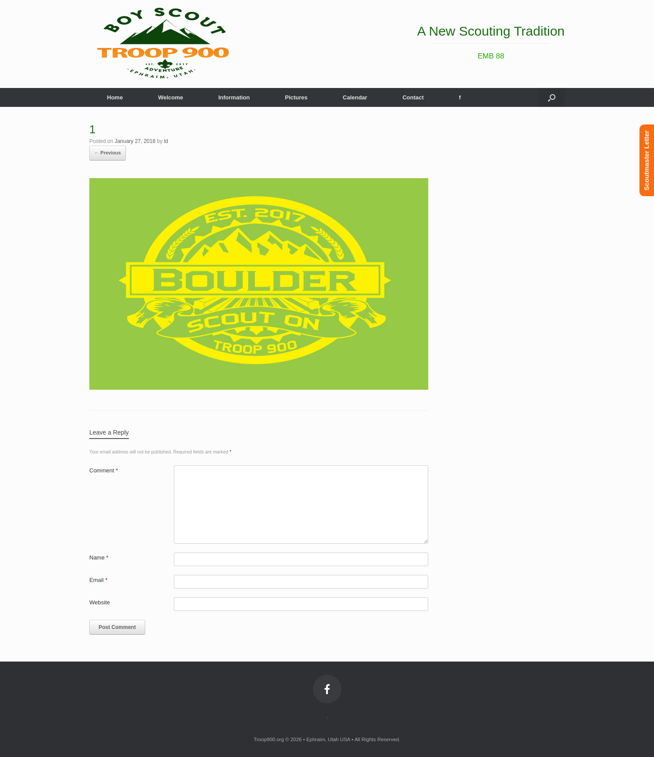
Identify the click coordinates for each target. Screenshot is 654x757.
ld (166, 141)
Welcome (170, 97)
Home (115, 97)
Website (99, 602)
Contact (412, 97)
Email (98, 580)
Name (98, 557)
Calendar (355, 97)
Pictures (296, 97)
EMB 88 (491, 56)
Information (234, 97)
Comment (103, 470)
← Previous (107, 152)
